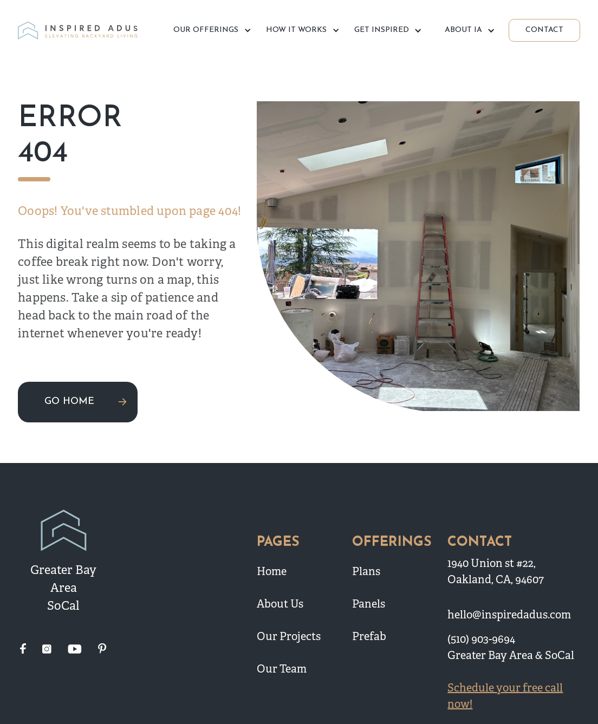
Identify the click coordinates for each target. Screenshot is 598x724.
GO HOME (69, 401)
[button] (210, 30)
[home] (79, 30)
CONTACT (544, 30)
